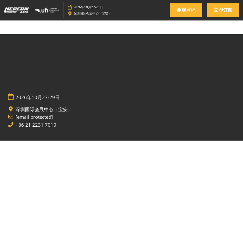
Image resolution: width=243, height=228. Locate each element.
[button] (186, 10)
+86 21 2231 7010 (36, 125)
